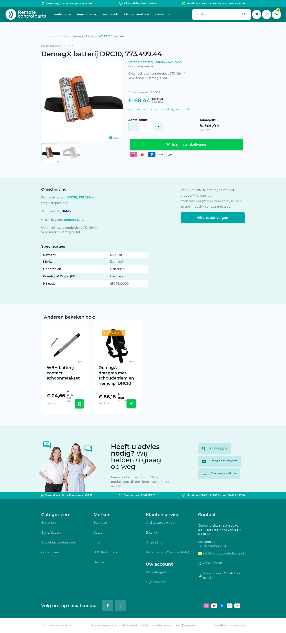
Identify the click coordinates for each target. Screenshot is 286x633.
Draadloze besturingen (58, 542)
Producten (61, 36)
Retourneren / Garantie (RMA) (167, 552)
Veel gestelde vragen (161, 522)
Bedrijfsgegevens (186, 625)
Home (45, 36)
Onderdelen (50, 552)
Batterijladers (51, 532)
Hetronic (100, 562)
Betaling (152, 532)
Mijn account (155, 582)
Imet (97, 542)
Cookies (145, 625)
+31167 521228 (214, 449)
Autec (98, 532)
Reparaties (85, 14)
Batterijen (48, 522)
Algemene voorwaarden (104, 625)
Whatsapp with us (219, 473)
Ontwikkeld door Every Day (229, 625)
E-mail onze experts (219, 461)
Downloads (110, 14)
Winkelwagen (156, 572)
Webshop (61, 14)
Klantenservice (135, 14)
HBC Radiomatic (106, 552)
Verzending (154, 542)
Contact (161, 14)
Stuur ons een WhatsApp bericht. (219, 575)
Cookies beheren (162, 625)
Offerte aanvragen (212, 218)
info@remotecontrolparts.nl (221, 553)
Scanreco (100, 522)
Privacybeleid (129, 625)
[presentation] (221, 14)
